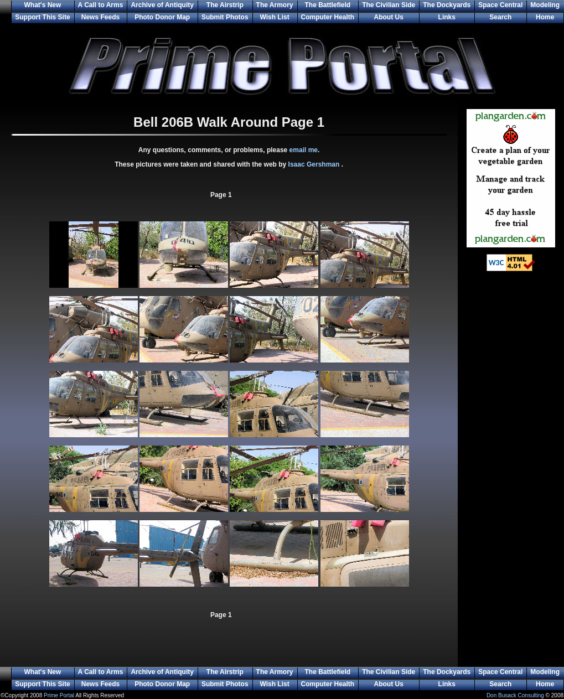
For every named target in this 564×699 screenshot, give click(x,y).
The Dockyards (446, 5)
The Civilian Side (388, 5)
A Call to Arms (100, 5)
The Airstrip (225, 5)
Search (500, 17)
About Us (388, 17)
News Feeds (100, 17)
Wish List (274, 17)
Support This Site (42, 17)
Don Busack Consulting (515, 695)
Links (447, 17)
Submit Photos (225, 17)
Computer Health (328, 17)
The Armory (274, 5)
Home (545, 17)
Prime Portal (59, 695)
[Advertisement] (511, 459)
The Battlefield (328, 5)
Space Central (500, 5)
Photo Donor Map (162, 17)
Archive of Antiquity (162, 5)
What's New (42, 5)
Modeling (545, 5)
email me (303, 150)
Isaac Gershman (314, 164)
